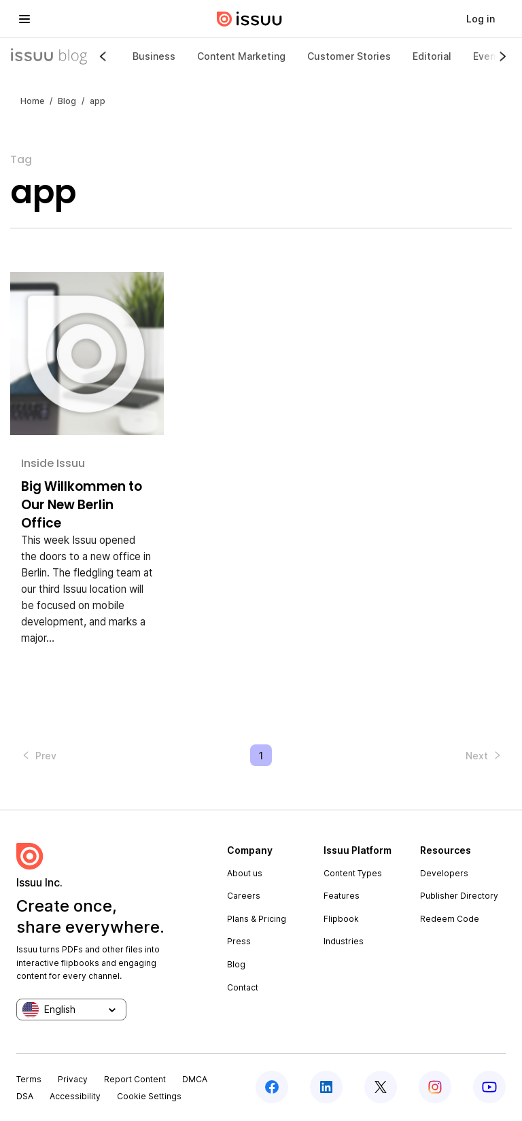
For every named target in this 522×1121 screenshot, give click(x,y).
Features (342, 896)
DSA (24, 1096)
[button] (38, 755)
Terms (28, 1079)
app (97, 101)
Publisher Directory (459, 896)
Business (154, 56)
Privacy (73, 1079)
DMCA (194, 1079)
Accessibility (75, 1096)
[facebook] (272, 1087)
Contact (242, 987)
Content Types (353, 873)
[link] (480, 19)
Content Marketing (241, 56)
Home (32, 101)
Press (239, 941)
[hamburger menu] (24, 19)
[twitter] (380, 1087)
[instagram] (435, 1087)
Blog (67, 101)
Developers (444, 873)
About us (244, 873)
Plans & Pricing (256, 919)
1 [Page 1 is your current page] (261, 755)
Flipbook (341, 919)
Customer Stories (349, 56)
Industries (344, 941)
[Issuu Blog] (49, 56)
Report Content (135, 1079)
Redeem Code (449, 919)
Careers (243, 896)
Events (489, 56)
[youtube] (489, 1087)
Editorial (432, 56)
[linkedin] (326, 1087)
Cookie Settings (149, 1096)
